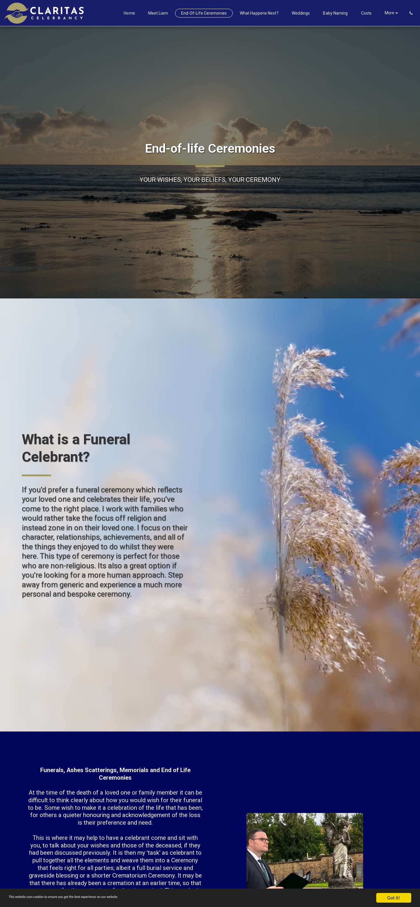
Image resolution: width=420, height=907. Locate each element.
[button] (411, 13)
